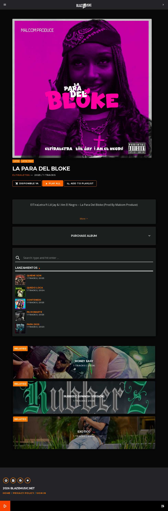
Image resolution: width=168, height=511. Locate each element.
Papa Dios (33, 324)
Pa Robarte (34, 312)
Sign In (41, 493)
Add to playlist (80, 183)
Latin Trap (27, 161)
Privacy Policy (23, 493)
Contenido (34, 300)
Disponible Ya (26, 183)
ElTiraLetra (21, 175)
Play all (53, 183)
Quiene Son (34, 275)
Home (6, 493)
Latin (16, 161)
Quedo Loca (35, 287)
